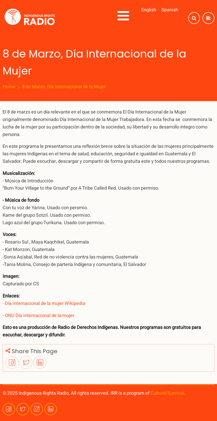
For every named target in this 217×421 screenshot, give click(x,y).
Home (9, 87)
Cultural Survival (167, 393)
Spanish (169, 9)
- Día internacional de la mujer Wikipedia (44, 303)
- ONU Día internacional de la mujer (38, 315)
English (148, 9)
